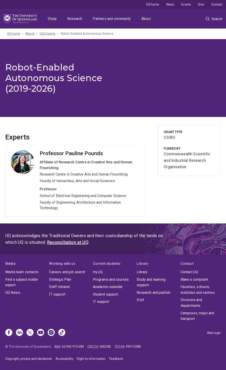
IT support (57, 294)
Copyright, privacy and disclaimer (28, 358)
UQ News (12, 292)
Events (186, 4)
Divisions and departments (191, 303)
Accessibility (64, 358)
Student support (105, 294)
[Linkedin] (19, 333)
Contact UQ (189, 272)
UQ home (152, 4)
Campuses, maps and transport (197, 316)
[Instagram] (51, 333)
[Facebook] (8, 333)
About (146, 19)
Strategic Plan (60, 279)
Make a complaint (194, 279)
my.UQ (98, 272)
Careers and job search (67, 272)
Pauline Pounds (75, 180)
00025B (105, 346)
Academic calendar (108, 287)
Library (142, 272)
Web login (214, 333)
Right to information (91, 358)
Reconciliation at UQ (68, 242)
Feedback (116, 358)
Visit (140, 300)
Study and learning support (151, 282)
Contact (216, 4)
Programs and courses (111, 279)
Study (52, 19)
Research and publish (153, 292)
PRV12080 (133, 346)
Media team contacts (21, 272)
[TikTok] (61, 333)
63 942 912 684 (73, 346)
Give (201, 4)
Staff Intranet (59, 287)
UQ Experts (48, 33)
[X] (30, 333)
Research (74, 19)
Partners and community (112, 19)
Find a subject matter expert (21, 282)
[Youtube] (40, 333)
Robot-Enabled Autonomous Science (87, 33)
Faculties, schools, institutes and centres (198, 290)
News (170, 4)
